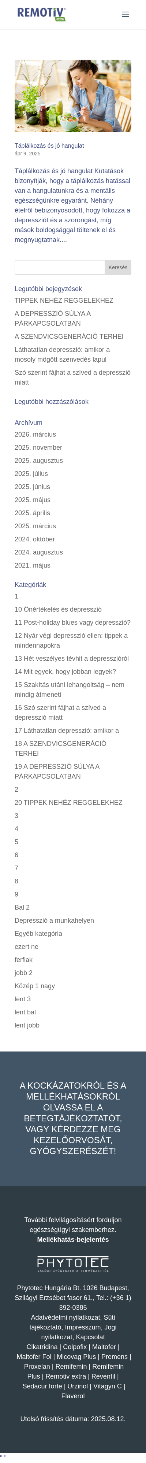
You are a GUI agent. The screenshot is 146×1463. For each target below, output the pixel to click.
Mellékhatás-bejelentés (73, 1239)
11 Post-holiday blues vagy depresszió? (73, 622)
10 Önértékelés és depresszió (58, 609)
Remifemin (71, 1366)
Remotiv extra (65, 1376)
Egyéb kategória (38, 933)
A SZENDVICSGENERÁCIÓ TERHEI (69, 336)
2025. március (35, 526)
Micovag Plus (76, 1356)
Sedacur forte (42, 1386)
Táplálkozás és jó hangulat (49, 146)
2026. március (35, 434)
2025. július (31, 473)
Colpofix (75, 1347)
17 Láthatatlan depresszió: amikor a (67, 730)
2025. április (32, 513)
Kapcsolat (90, 1337)
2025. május (32, 500)
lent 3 (23, 999)
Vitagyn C (108, 1386)
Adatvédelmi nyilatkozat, (67, 1317)
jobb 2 (24, 973)
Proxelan (37, 1366)
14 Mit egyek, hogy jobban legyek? (65, 671)
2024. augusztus (39, 552)
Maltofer (104, 1347)
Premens (114, 1356)
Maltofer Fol (33, 1356)
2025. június (32, 486)
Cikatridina (41, 1347)
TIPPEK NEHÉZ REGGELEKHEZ (64, 300)
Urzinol (77, 1386)
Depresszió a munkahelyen (54, 920)
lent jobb (27, 1025)
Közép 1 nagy (35, 986)
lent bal (25, 1012)
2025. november (38, 447)
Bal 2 (22, 907)
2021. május (32, 565)
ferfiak (24, 959)
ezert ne (26, 946)
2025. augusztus (39, 460)
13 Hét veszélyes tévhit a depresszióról (72, 658)
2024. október (35, 539)
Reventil (103, 1376)
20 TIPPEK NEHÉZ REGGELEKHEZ (69, 802)
